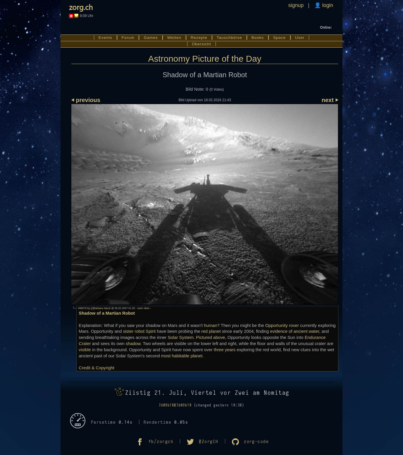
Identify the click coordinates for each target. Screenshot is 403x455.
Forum (128, 37)
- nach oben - (143, 308)
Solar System (181, 337)
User (299, 37)
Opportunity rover (282, 325)
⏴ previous (85, 100)
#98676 (82, 308)
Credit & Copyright (96, 368)
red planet (211, 331)
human (210, 325)
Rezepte (199, 37)
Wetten (174, 37)
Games (151, 37)
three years (224, 349)
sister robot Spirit (139, 331)
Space (279, 37)
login (327, 5)
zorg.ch (81, 7)
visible (85, 349)
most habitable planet (181, 356)
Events (105, 37)
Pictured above (210, 337)
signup (296, 5)
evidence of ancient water (294, 331)
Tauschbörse (229, 37)
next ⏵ (330, 100)
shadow (133, 343)
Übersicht (201, 44)
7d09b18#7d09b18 (175, 405)
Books (258, 37)
